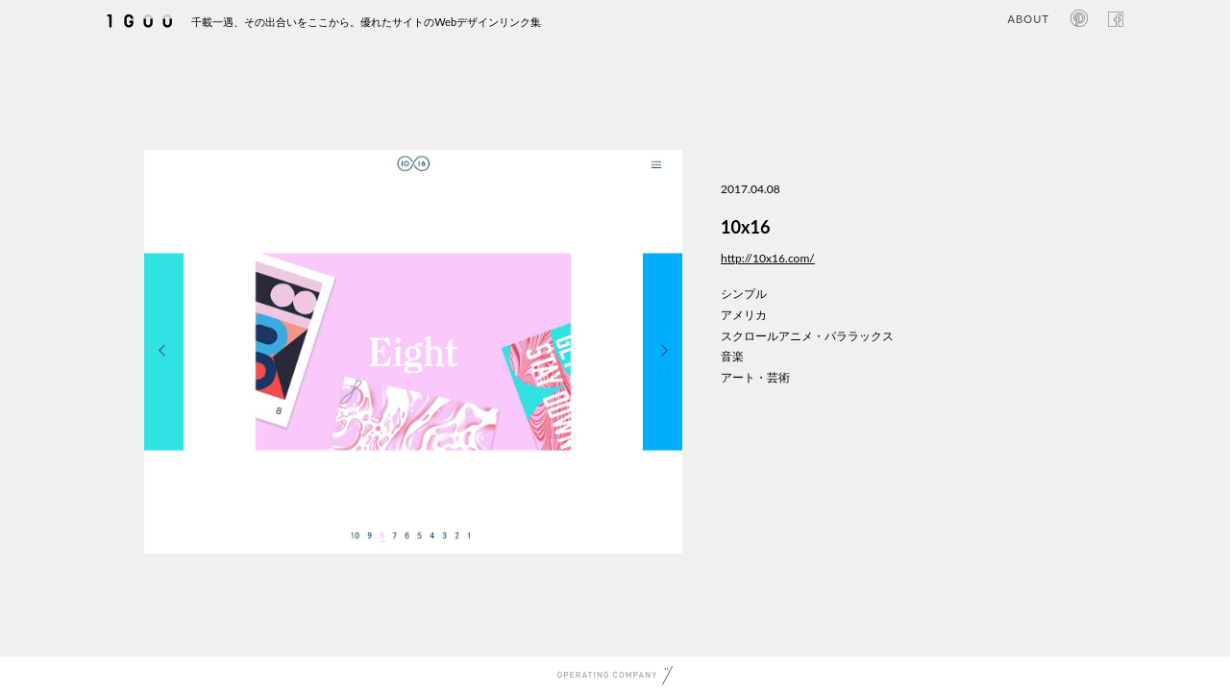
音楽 (732, 356)
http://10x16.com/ (768, 258)
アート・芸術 (755, 377)
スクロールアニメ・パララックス (807, 336)
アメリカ (744, 315)
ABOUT (1028, 18)
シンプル (744, 293)
